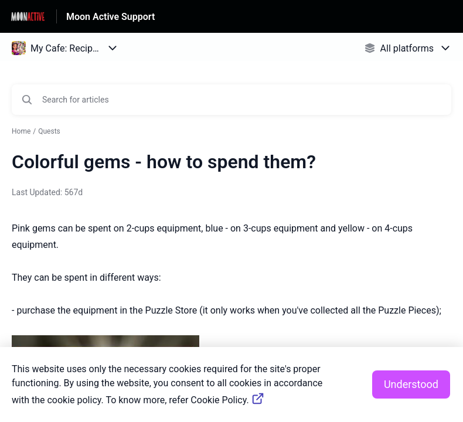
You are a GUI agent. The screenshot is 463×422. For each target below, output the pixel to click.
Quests (49, 131)
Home (21, 131)
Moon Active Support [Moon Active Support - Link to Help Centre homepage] (110, 16)
